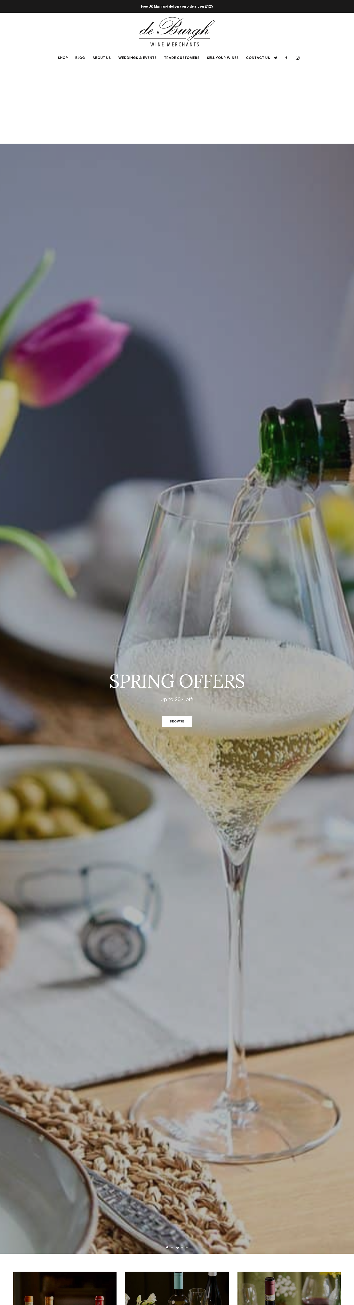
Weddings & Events (137, 57)
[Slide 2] (172, 1168)
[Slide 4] (181, 1168)
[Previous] (12, 631)
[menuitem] (63, 57)
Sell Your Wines (223, 57)
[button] (277, 57)
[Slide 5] (186, 1168)
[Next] (341, 631)
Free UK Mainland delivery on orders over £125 (177, 6)
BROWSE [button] (177, 642)
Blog (80, 57)
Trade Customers (182, 57)
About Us (101, 57)
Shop (63, 57)
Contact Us (258, 57)
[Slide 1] (167, 1168)
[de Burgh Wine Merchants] (177, 32)
